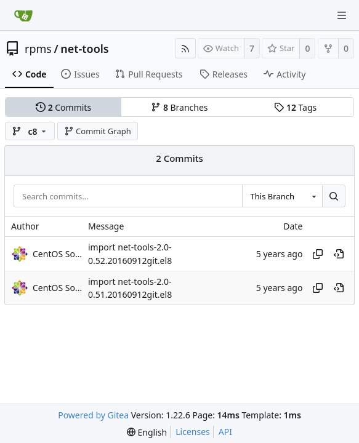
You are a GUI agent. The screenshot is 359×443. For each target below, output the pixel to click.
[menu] (147, 432)
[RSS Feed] (185, 48)
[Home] (23, 15)
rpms (38, 48)
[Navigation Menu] (342, 15)
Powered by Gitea (93, 415)
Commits (63, 107)
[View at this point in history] (338, 254)
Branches (179, 107)
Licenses (192, 431)
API (225, 431)
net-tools (84, 48)
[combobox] (282, 196)
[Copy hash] (318, 254)
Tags (295, 107)
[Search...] (333, 196)
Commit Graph (97, 131)
